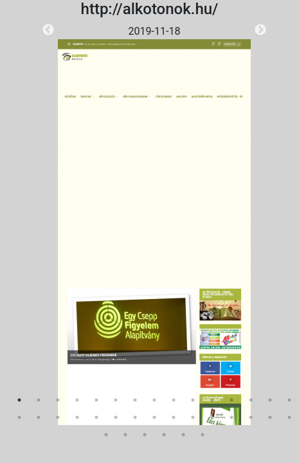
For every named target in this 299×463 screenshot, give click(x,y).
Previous (48, 30)
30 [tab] (289, 417)
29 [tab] (270, 417)
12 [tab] (231, 400)
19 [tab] (77, 417)
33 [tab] (144, 434)
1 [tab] (19, 400)
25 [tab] (192, 417)
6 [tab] (115, 400)
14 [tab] (270, 400)
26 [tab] (212, 417)
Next (260, 30)
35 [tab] (183, 434)
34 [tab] (164, 434)
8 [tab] (154, 400)
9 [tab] (173, 400)
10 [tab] (192, 400)
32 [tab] (125, 434)
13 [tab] (250, 400)
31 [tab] (106, 434)
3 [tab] (57, 400)
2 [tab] (38, 400)
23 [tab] (154, 417)
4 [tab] (77, 400)
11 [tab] (212, 400)
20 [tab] (96, 417)
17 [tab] (38, 417)
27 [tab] (231, 417)
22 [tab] (135, 417)
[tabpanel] (154, 224)
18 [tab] (57, 417)
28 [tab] (250, 417)
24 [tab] (173, 417)
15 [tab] (289, 400)
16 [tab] (19, 417)
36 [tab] (202, 434)
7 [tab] (135, 400)
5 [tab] (96, 400)
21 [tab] (115, 417)
